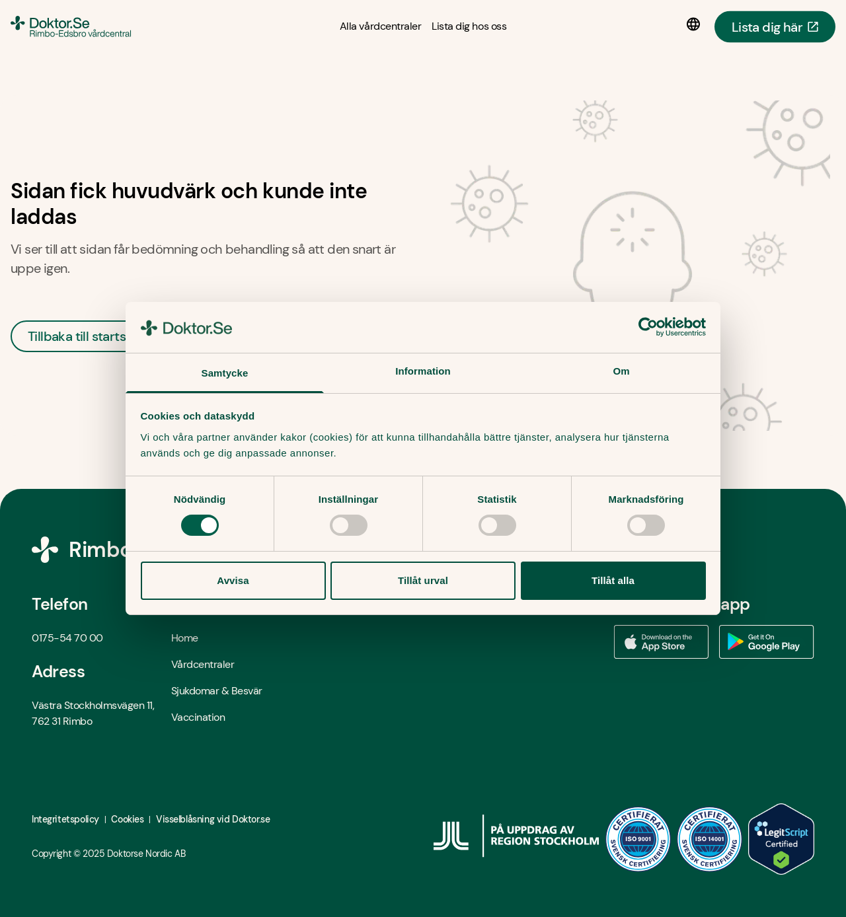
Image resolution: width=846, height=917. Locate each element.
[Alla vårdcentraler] (380, 26)
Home (184, 638)
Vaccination (198, 717)
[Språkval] (695, 24)
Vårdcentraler (203, 664)
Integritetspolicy (65, 819)
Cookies (127, 819)
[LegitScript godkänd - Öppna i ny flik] (781, 839)
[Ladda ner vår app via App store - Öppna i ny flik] (661, 642)
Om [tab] (621, 371)
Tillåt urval (423, 580)
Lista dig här (775, 26)
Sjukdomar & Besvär (216, 691)
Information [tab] (423, 371)
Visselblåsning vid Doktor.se (213, 819)
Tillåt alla (613, 580)
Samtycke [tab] (225, 373)
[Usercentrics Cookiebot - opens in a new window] (648, 327)
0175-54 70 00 (67, 638)
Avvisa (233, 580)
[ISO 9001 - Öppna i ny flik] (638, 839)
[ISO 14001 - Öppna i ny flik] (710, 839)
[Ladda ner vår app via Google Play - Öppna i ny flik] (766, 642)
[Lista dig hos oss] (469, 26)
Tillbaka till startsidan (89, 336)
